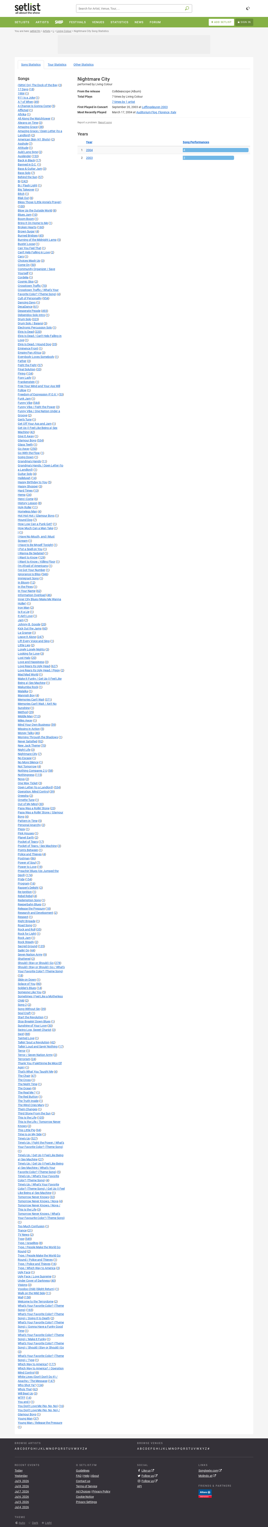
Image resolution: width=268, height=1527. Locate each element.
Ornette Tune (26, 800)
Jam (21, 620)
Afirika (22, 114)
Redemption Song (29, 900)
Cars (21, 256)
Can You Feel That (29, 248)
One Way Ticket (28, 783)
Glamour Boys (27, 440)
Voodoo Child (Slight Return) (36, 1289)
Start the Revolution (31, 1017)
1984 (21, 93)
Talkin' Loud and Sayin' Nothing (38, 1046)
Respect (23, 917)
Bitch (21, 193)
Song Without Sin (29, 1009)
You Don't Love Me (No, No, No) (38, 1406)
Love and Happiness (31, 662)
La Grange (24, 632)
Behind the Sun (27, 177)
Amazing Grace (28, 127)
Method (23, 712)
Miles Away (25, 720)
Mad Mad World (28, 674)
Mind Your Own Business (34, 724)
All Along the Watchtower (34, 118)
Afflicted (23, 110)
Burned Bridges (28, 235)
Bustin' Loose (26, 244)
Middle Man (25, 716)
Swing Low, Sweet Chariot (34, 1029)
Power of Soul (27, 862)
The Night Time (27, 1084)
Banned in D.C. (27, 164)
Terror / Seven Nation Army (35, 1055)
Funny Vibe (25, 402)
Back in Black (26, 160)
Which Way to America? (33, 1364)
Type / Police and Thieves (34, 1264)
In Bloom (23, 582)
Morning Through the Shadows (38, 737)
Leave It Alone (27, 637)
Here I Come (26, 499)
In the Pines (25, 586)
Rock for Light (27, 933)
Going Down (26, 457)
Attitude (23, 147)
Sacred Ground (27, 946)
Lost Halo (24, 657)
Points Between (28, 850)
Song (31, 64)
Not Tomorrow (27, 766)
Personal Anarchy (29, 825)
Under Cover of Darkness (34, 1280)
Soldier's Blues (27, 988)
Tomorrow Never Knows (33, 1197)
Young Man (25, 1418)
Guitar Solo (25, 473)
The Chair (24, 1075)
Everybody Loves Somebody (36, 356)
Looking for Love (29, 653)
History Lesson (27, 503)
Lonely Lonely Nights (31, 649)
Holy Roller (25, 507)
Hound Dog (25, 519)
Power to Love (27, 866)
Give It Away (26, 436)
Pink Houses (26, 833)
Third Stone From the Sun (34, 1113)
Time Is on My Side (30, 1134)
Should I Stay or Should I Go (36, 963)
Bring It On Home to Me (33, 223)
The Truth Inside (28, 1101)
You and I (24, 1401)
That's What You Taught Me (35, 1071)
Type (21, 1238)
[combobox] (134, 8)
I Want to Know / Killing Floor (36, 561)
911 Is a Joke (26, 97)
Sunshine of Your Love (32, 1025)
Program (23, 883)
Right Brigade (26, 921)
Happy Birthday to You (32, 482)
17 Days (23, 89)
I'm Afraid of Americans (33, 565)
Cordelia (23, 277)
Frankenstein (26, 382)
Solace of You (26, 983)
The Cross (24, 1080)
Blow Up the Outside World (35, 210)
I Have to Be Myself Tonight (35, 545)
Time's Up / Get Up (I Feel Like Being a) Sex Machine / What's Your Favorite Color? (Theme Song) (40, 1168)
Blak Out (23, 198)
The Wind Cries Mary (31, 1105)
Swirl (21, 1034)
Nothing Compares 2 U (32, 770)
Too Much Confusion (31, 1226)
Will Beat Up (25, 1393)
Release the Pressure (31, 908)
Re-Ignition (25, 892)
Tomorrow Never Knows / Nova (38, 1201)
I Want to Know (28, 557)
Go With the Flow (29, 453)
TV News (23, 1234)
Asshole (23, 143)
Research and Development (35, 912)
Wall (20, 1297)
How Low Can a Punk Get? (35, 524)
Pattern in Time (27, 820)
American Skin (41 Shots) (34, 139)
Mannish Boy (26, 695)
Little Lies (24, 645)
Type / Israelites (28, 1243)
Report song (105, 122)
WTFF (21, 1397)
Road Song (25, 925)
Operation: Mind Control (33, 791)
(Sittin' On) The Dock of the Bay (38, 85)
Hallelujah (24, 478)
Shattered (24, 958)
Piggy (21, 829)
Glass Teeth (25, 444)
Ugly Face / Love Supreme (34, 1276)
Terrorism (24, 1059)
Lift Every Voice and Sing (34, 641)
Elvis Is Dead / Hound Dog (34, 344)
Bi (19, 181)
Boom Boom (26, 219)
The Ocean (25, 1088)
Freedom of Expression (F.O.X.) (38, 394)
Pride (21, 879)
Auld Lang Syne (28, 152)
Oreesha (23, 795)
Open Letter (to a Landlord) (35, 787)
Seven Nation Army (30, 954)
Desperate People (29, 310)
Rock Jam (24, 937)
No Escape (25, 758)
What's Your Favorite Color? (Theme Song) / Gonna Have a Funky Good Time (41, 1326)
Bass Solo (24, 173)
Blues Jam (24, 214)
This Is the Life (27, 1117)
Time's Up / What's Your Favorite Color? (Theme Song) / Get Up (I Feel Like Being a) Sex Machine (41, 1188)
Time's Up (24, 1138)
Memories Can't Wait (31, 699)
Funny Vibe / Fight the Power (36, 407)
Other (83, 64)
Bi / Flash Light (27, 185)
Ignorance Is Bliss (29, 574)
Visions (22, 1284)
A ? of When (25, 101)
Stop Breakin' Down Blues (34, 1021)
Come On (24, 264)
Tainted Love (26, 1038)
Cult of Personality (30, 298)
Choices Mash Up (29, 260)
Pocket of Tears (28, 841)
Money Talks (26, 733)
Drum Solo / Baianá (30, 323)
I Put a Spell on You (30, 549)
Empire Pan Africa (29, 352)
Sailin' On (23, 950)
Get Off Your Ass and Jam (35, 423)
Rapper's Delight (28, 887)
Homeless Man (27, 511)
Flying (22, 373)
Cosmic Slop (26, 281)
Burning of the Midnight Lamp (37, 239)
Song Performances (196, 142)
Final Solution (26, 369)
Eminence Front (28, 348)
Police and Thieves (30, 854)
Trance (22, 1230)
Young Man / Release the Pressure (40, 1422)
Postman (24, 858)
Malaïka (23, 691)
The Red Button (28, 1096)
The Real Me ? (27, 1092)
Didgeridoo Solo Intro (31, 315)
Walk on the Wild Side (31, 1293)
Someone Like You (29, 992)
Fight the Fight (27, 365)
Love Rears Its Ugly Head (34, 666)
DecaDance (25, 306)
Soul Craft (24, 1013)
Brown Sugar (26, 231)
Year (89, 142)
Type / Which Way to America (36, 1268)
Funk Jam (24, 398)
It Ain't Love (25, 616)
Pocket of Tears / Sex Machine (37, 846)
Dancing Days (27, 302)
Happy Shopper (28, 486)
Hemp (22, 494)
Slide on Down (27, 979)
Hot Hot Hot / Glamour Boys (36, 515)
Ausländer (24, 156)
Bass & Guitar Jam (30, 168)
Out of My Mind (28, 804)
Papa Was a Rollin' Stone (33, 808)
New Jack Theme (29, 745)
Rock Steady (26, 942)
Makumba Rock (28, 687)
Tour (57, 64)
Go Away (24, 448)
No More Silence (28, 762)
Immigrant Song (28, 578)
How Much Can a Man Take (35, 528)
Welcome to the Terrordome (35, 1301)
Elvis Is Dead (26, 331)
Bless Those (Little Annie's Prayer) (39, 202)
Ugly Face (24, 1272)
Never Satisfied (27, 741)
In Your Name (26, 591)
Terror (22, 1050)
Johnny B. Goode (29, 624)
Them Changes (27, 1109)
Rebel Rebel (25, 896)
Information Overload (32, 595)
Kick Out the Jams (29, 628)
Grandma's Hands (29, 461)
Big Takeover (26, 189)
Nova (21, 779)
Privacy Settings (86, 1502)
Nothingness (26, 774)
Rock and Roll (26, 929)
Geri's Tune (25, 419)
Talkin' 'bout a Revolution (33, 1042)
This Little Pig (26, 1130)
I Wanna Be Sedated (31, 553)
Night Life (24, 749)
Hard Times (25, 490)
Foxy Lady (24, 377)
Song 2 (22, 1004)
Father (22, 361)
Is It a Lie (23, 611)
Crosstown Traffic (29, 285)
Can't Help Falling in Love (34, 252)
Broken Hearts (27, 227)
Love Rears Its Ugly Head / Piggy (39, 670)
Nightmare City (27, 754)
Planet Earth (26, 837)
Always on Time (28, 122)
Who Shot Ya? (27, 1385)
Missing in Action (29, 728)
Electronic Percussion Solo (35, 327)
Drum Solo (24, 319)
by (123, 101)
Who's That (25, 1389)
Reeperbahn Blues (29, 904)
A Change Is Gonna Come (34, 106)
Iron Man (24, 607)
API (139, 1486)
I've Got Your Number (31, 570)
